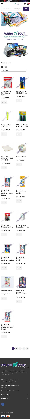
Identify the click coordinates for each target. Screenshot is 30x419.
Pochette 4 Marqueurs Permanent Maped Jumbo (7, 193)
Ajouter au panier (2, 102)
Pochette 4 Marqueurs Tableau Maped (22, 258)
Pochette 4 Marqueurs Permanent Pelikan (7, 258)
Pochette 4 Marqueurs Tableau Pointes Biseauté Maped (7, 326)
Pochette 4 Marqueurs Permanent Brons (22, 292)
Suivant (27, 348)
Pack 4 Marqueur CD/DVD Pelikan (21, 92)
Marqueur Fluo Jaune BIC (6, 125)
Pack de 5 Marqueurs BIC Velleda (21, 192)
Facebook (2, 404)
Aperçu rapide (5, 102)
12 (24, 348)
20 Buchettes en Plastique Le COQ (22, 125)
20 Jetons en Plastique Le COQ (7, 226)
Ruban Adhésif (21, 157)
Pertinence (14, 70)
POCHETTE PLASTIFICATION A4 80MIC (7, 158)
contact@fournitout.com (11, 391)
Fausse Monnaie (6, 291)
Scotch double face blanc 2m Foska (6, 93)
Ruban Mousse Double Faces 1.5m (22, 226)
